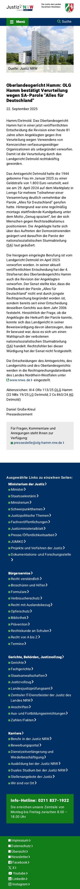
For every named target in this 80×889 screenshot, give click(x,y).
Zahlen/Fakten (22, 720)
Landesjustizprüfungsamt (30, 688)
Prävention (19, 624)
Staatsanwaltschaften (28, 675)
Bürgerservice (19, 573)
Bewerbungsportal (25, 745)
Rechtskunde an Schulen (30, 630)
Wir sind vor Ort (22, 783)
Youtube (19, 873)
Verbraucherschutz (25, 598)
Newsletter (19, 857)
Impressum (20, 840)
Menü (20, 21)
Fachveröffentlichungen (29, 522)
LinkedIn (19, 879)
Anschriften (20, 707)
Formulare (19, 592)
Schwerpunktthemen (27, 509)
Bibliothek (18, 617)
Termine (17, 643)
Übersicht (18, 851)
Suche (66, 21)
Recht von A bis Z (24, 637)
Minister (17, 489)
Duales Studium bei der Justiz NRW (38, 770)
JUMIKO (17, 541)
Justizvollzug (21, 682)
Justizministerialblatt (27, 528)
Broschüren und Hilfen (28, 585)
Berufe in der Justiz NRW (30, 739)
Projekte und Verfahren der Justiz (37, 548)
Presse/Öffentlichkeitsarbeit (32, 535)
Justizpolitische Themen (30, 515)
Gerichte (17, 662)
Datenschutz (21, 846)
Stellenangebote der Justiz (31, 776)
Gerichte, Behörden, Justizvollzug (35, 657)
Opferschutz (20, 611)
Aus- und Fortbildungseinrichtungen (38, 713)
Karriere (14, 733)
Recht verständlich (25, 578)
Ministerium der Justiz (26, 484)
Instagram (20, 884)
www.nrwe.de (20, 380)
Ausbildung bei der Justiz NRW (34, 763)
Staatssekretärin (23, 496)
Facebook (20, 862)
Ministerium (20, 502)
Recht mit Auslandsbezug (30, 605)
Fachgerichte (21, 669)
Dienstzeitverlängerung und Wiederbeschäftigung (32, 754)
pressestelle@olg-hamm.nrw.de (38, 442)
